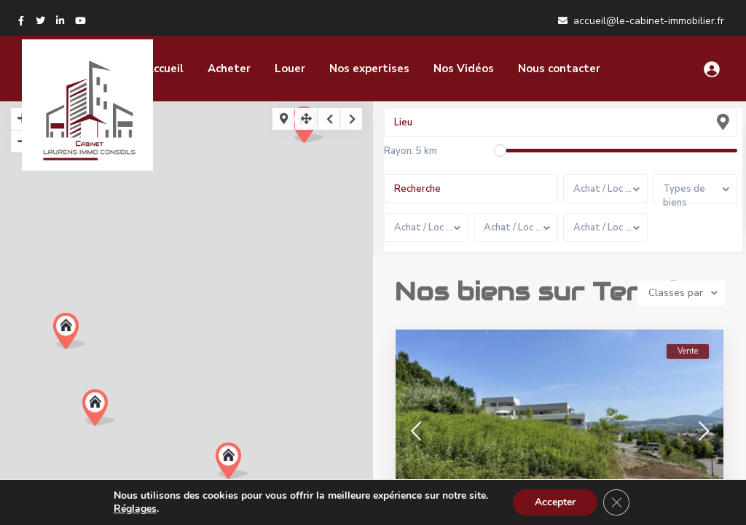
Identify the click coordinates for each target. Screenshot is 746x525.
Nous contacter (559, 68)
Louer (290, 68)
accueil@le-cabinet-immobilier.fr (648, 21)
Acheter (229, 68)
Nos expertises (369, 68)
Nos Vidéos (463, 68)
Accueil (165, 68)
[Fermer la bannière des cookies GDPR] (616, 502)
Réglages (135, 509)
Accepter (555, 502)
